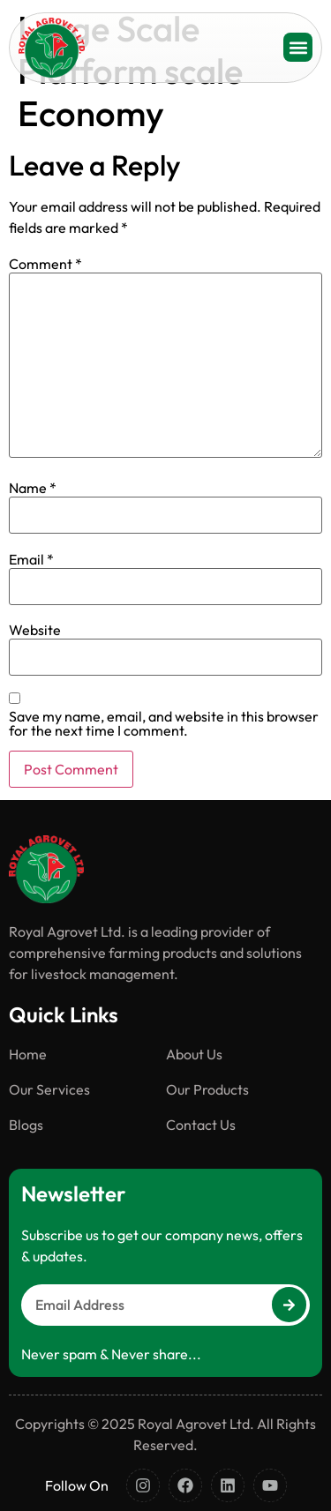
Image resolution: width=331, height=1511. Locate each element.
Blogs (26, 1124)
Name (32, 488)
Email (31, 559)
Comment (45, 264)
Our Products (207, 1089)
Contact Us (201, 1124)
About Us (194, 1054)
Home (28, 1054)
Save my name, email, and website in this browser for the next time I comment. (164, 723)
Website (35, 630)
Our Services (49, 1089)
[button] (297, 47)
